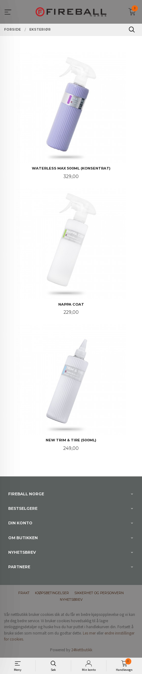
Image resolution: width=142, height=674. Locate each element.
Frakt (24, 593)
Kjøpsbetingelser (52, 593)
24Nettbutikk (81, 650)
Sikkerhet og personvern (99, 593)
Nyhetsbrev (71, 600)
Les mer (89, 633)
